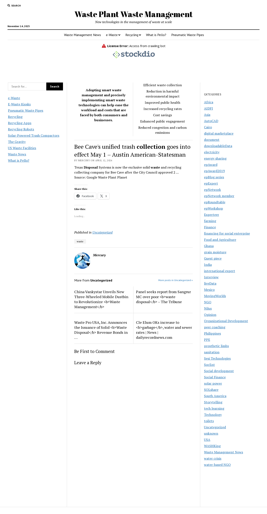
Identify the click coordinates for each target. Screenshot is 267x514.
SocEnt (209, 364)
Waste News (17, 154)
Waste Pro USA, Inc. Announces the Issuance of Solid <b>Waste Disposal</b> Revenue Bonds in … (101, 330)
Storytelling (213, 402)
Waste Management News (82, 35)
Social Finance (215, 377)
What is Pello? (156, 35)
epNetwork (212, 189)
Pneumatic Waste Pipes (187, 35)
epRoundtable (214, 202)
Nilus (208, 308)
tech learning (214, 408)
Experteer (211, 214)
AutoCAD (211, 121)
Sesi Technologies (217, 358)
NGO (207, 302)
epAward (210, 164)
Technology (213, 414)
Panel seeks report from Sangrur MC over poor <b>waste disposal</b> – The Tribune (163, 296)
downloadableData (218, 146)
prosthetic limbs (216, 346)
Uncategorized (102, 232)
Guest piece (213, 258)
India (208, 264)
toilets (209, 421)
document (211, 139)
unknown (211, 433)
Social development (219, 371)
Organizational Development (226, 321)
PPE (207, 339)
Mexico (209, 289)
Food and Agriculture (220, 239)
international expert (219, 271)
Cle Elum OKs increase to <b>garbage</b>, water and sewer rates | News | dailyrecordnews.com (164, 330)
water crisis (212, 458)
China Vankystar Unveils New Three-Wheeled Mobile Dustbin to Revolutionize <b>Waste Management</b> (101, 299)
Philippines (212, 333)
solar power (213, 383)
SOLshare (211, 389)
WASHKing (212, 446)
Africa (208, 102)
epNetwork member (219, 196)
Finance (210, 227)
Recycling (131, 35)
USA (207, 439)
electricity (211, 152)
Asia (207, 114)
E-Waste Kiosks (19, 104)
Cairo (208, 127)
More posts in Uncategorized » (175, 280)
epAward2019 (214, 171)
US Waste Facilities (22, 148)
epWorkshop (213, 208)
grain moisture (215, 252)
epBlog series (214, 177)
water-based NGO (217, 464)
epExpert (211, 183)
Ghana (209, 246)
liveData (210, 283)
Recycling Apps (19, 123)
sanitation (211, 352)
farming (210, 221)
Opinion (210, 314)
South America (215, 396)
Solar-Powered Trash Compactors (33, 135)
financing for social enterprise (227, 233)
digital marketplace (218, 133)
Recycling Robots (21, 129)
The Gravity (17, 141)
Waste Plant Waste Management (133, 14)
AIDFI (208, 108)
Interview (211, 277)
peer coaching (214, 327)
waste (80, 241)
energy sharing (215, 158)
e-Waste (112, 35)
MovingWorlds (215, 296)
